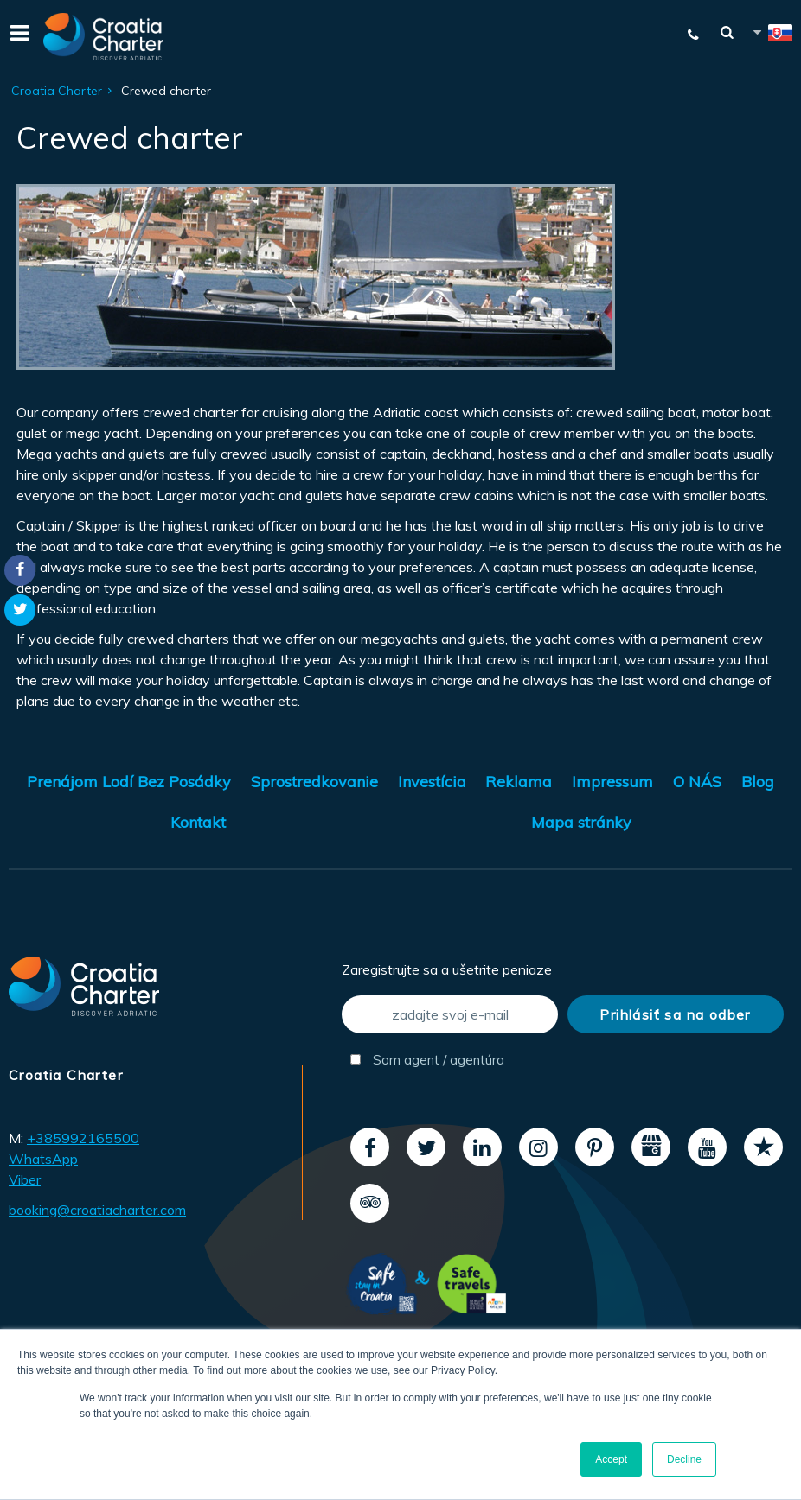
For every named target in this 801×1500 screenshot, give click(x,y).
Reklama (518, 781)
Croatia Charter (56, 91)
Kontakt (198, 822)
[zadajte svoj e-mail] (450, 1014)
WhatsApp (43, 1158)
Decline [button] (684, 1459)
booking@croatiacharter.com (97, 1209)
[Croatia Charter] (103, 36)
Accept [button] (611, 1459)
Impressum (612, 781)
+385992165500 (83, 1138)
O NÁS (697, 781)
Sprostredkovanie (314, 781)
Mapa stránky (581, 822)
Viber (25, 1179)
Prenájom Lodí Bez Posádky (129, 781)
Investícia (432, 781)
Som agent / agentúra (427, 1060)
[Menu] (17, 36)
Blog (757, 781)
